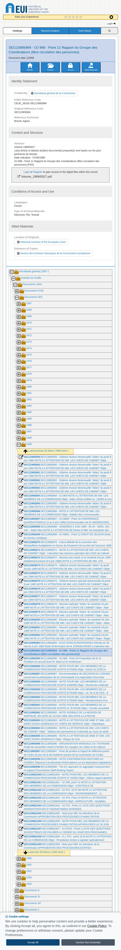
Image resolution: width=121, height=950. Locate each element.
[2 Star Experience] (70, 17)
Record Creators (50, 30)
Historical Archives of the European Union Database (37, 8)
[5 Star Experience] (81, 17)
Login (111, 23)
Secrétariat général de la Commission (52, 93)
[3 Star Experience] (74, 17)
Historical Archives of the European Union (41, 242)
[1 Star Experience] (66, 17)
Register (37, 172)
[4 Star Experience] (77, 17)
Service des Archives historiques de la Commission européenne (53, 253)
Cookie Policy (96, 926)
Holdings (17, 30)
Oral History (84, 30)
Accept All (33, 942)
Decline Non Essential (88, 942)
